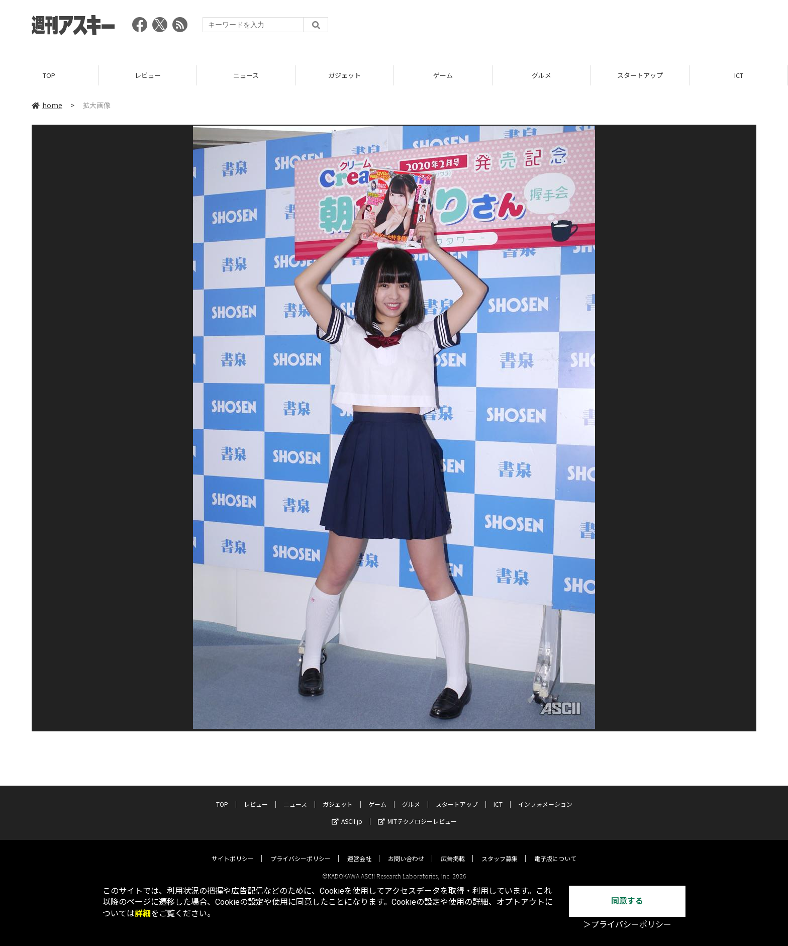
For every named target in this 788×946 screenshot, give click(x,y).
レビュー (148, 75)
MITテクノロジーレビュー (417, 812)
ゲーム (443, 75)
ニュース (246, 75)
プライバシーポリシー (300, 849)
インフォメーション (545, 795)
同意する (627, 901)
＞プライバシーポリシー (627, 924)
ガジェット (344, 75)
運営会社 (359, 849)
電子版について (555, 849)
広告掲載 (453, 849)
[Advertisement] (573, 27)
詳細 (143, 913)
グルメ (541, 75)
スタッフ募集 (499, 849)
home (47, 105)
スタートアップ (640, 75)
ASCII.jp (347, 812)
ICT (738, 75)
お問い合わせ (406, 849)
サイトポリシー (233, 849)
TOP (49, 75)
